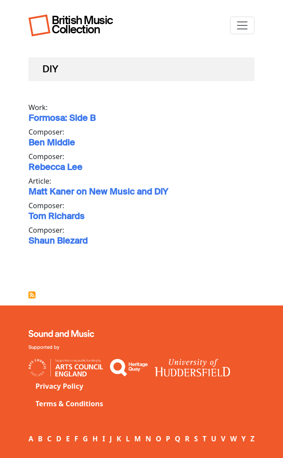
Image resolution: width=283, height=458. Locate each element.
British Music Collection (82, 25)
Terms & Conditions (69, 403)
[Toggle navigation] (242, 25)
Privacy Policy (59, 386)
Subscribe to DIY (31, 294)
